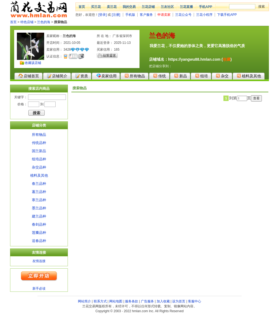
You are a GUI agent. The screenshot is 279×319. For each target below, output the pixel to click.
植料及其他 (249, 76)
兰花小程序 (204, 15)
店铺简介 (57, 76)
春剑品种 (39, 224)
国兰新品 (39, 151)
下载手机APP (227, 15)
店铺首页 (29, 76)
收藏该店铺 (33, 63)
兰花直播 (186, 7)
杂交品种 (39, 167)
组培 (201, 76)
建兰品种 (39, 216)
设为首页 (178, 301)
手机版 (130, 15)
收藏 (227, 59)
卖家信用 (106, 75)
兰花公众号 (183, 15)
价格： (22, 104)
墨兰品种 (39, 208)
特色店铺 (27, 22)
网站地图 (115, 301)
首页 (81, 7)
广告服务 (147, 301)
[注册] (116, 15)
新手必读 (39, 288)
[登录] (102, 15)
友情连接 (39, 261)
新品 (180, 76)
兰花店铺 (148, 7)
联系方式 (100, 301)
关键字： (20, 97)
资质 (81, 76)
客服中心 (194, 301)
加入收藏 (163, 301)
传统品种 (39, 143)
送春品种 (39, 241)
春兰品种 (39, 184)
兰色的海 (43, 22)
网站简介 (84, 301)
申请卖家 (164, 15)
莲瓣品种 (39, 233)
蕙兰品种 (39, 192)
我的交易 (129, 7)
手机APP (205, 7)
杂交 (222, 76)
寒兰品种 (39, 200)
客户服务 (146, 15)
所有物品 (135, 76)
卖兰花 (112, 7)
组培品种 (39, 159)
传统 (159, 76)
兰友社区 (167, 7)
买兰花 (96, 7)
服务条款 (131, 301)
